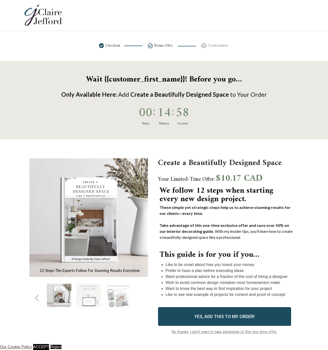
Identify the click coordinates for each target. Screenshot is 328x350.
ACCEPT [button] (41, 347)
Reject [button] (56, 347)
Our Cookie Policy (16, 347)
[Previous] (37, 297)
